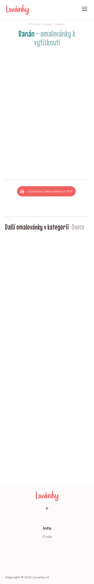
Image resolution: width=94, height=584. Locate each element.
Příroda (34, 24)
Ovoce (47, 24)
